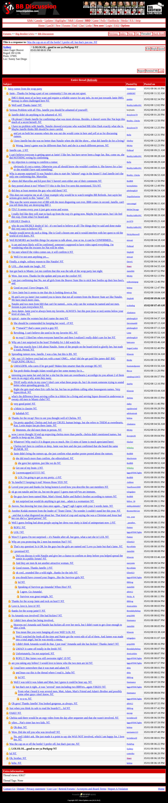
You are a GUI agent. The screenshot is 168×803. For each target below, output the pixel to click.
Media (124, 20)
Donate (21, 788)
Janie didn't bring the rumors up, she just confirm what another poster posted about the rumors (63, 453)
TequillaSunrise (133, 196)
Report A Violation (118, 788)
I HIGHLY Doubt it (20, 221)
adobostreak (132, 413)
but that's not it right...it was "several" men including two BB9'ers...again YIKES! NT (61, 686)
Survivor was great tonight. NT (36, 596)
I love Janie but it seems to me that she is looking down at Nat (44, 292)
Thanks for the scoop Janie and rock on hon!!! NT (38, 601)
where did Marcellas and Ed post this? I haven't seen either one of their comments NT (56, 181)
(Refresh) (92, 80)
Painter (130, 527)
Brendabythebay (134, 610)
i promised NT (22, 551)
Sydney (7, 47)
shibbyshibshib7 (134, 506)
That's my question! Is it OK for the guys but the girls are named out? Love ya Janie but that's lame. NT (68, 546)
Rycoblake (131, 546)
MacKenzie (131, 458)
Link (161, 70)
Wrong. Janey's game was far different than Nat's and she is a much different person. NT (62, 145)
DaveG (130, 261)
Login (109, 25)
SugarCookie (132, 348)
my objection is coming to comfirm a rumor (34, 162)
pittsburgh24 (132, 190)
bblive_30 (131, 501)
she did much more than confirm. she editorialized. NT (45, 458)
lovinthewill (132, 718)
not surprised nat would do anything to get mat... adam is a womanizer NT (55, 501)
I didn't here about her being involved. (34, 620)
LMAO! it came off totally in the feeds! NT (39, 648)
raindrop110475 (133, 376)
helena (129, 287)
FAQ (116, 25)
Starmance (131, 88)
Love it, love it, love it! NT (26, 606)
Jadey (129, 403)
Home (41, 25)
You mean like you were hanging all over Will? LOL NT (46, 632)
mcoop (129, 713)
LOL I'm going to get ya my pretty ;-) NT (40, 477)
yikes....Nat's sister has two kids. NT (30, 722)
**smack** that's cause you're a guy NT (37, 328)
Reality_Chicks (133, 120)
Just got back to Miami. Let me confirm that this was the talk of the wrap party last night (56, 271)
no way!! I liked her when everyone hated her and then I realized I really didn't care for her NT (66, 337)
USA (30, 20)
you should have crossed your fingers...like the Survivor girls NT (50, 577)
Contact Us (9, 788)
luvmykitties (132, 185)
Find (74, 25)
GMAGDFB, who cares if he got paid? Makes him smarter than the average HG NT (58, 366)
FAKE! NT (15, 713)
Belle (129, 135)
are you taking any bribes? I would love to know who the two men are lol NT (52, 663)
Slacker (130, 441)
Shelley (130, 140)
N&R (71, 20)
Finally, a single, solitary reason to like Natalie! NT (36, 261)
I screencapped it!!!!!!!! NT (30, 472)
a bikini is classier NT (25, 408)
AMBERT (131, 93)
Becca (129, 370)
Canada (38, 20)
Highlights (60, 20)
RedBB (130, 181)
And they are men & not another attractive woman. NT (45, 563)
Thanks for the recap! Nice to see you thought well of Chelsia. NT (46, 418)
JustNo (130, 383)
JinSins (130, 398)
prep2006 (131, 615)
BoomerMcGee (133, 511)
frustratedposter (133, 366)
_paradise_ (131, 522)
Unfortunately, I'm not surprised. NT (35, 653)
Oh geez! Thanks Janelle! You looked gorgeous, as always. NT (44, 703)
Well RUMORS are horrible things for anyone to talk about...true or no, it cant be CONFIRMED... (61, 240)
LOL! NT (19, 532)
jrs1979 (130, 221)
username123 (132, 732)
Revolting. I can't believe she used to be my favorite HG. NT (46, 332)
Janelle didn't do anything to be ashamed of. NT (36, 114)
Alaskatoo (131, 312)
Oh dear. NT (20, 727)
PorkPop (130, 744)
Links (89, 25)
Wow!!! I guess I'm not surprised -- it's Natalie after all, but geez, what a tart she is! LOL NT (60, 536)
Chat (81, 25)
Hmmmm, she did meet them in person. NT (39, 429)
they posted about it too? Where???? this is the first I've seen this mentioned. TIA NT (56, 185)
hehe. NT (16, 763)
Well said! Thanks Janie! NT (26, 105)
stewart (130, 240)
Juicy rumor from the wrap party (25, 88)
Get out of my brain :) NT (29, 467)
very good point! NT (25, 403)
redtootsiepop (132, 281)
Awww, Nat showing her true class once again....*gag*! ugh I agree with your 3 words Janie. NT (62, 506)
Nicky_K (131, 596)
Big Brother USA (24, 33)
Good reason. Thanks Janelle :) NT (34, 567)
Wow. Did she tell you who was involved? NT (36, 732)
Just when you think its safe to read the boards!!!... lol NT (40, 708)
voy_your (131, 516)
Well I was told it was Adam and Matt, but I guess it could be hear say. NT (53, 682)
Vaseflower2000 (133, 487)
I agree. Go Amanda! (31, 591)
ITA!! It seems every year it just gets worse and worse (40, 209)
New (58, 25)
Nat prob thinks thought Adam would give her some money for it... (49, 370)
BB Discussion (46, 33)
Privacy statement (35, 788)
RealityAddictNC (134, 105)
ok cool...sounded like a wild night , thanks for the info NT (47, 572)
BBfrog (130, 582)
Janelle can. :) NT (19, 150)
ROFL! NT (20, 527)
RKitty (129, 145)
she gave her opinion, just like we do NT (39, 463)
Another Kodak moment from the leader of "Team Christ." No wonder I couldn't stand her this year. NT (66, 510)
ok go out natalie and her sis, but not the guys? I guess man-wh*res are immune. (53, 491)
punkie (129, 99)
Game (95, 20)
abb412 (130, 591)
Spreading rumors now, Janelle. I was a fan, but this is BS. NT (44, 354)
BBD (88, 20)
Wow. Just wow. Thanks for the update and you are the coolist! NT (46, 275)
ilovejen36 (131, 436)
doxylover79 (132, 114)
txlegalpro (131, 491)
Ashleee (130, 482)
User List (52, 788)
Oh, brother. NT (18, 758)
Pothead (130, 150)
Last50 (50, 25)
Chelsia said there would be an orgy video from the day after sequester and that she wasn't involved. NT (64, 717)
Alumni (79, 20)
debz (129, 668)
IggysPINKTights (134, 472)
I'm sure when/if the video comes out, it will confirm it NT (42, 252)
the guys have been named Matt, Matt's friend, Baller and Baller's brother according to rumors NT (65, 496)
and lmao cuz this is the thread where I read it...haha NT (45, 672)
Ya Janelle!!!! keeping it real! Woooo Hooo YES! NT (39, 482)
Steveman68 (132, 323)
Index (123, 33)
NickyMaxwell (133, 234)
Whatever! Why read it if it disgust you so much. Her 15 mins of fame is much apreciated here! (64, 441)
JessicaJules (132, 606)
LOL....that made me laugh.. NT (28, 266)
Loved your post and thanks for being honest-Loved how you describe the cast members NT (60, 487)
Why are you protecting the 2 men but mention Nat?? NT (41, 541)
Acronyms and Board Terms (91, 788)
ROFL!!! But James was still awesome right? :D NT (43, 658)
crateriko (130, 753)
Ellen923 (130, 541)
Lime (129, 332)
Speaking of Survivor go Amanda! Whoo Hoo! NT (45, 586)
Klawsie (130, 354)
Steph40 (130, 252)
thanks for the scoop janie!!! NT (28, 610)
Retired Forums (67, 788)
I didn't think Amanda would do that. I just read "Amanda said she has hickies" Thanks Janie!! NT (67, 644)
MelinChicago (133, 209)
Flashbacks (113, 20)
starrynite (131, 563)
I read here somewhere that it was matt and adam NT (42, 667)
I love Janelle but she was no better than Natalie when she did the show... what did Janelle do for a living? (69, 140)
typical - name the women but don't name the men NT (40, 318)
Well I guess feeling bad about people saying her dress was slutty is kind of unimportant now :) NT (63, 522)
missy (129, 292)
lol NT (21, 582)
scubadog (131, 305)
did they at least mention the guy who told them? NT (39, 190)
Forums (66, 25)
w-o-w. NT (26, 698)
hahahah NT (22, 413)
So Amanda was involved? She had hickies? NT (37, 615)
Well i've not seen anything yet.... (31, 256)
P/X (132, 20)
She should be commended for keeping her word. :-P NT (44, 323)
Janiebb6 (130, 271)
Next (130, 33)
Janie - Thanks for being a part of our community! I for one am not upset (47, 93)
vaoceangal (131, 203)
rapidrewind (132, 408)
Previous (113, 33)
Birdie (129, 360)
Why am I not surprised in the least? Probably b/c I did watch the (45, 342)
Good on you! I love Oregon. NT (31, 287)
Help (138, 20)
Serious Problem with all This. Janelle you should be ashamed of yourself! (48, 110)
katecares (131, 342)
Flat (137, 33)
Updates (48, 20)
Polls (103, 20)
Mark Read (158, 33)
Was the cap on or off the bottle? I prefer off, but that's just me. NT (62, 42)
